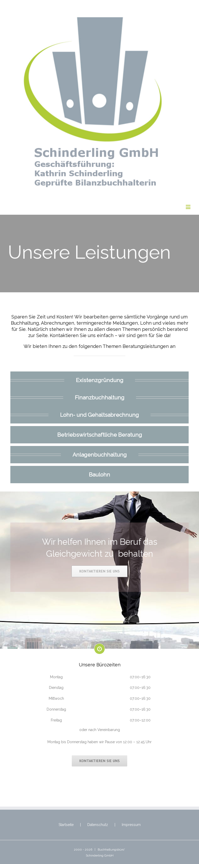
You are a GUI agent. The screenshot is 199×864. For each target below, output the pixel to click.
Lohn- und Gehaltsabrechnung (99, 415)
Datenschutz (97, 825)
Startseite (66, 825)
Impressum (131, 825)
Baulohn (99, 475)
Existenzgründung (99, 380)
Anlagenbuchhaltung (99, 455)
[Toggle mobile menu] (188, 207)
